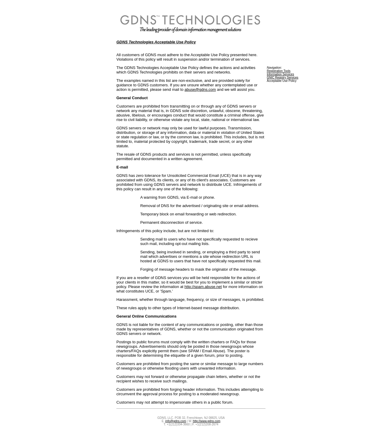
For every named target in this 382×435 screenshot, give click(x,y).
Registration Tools (278, 71)
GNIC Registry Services (282, 77)
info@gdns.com (175, 421)
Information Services (280, 74)
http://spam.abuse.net (203, 286)
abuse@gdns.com (200, 89)
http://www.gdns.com (206, 421)
